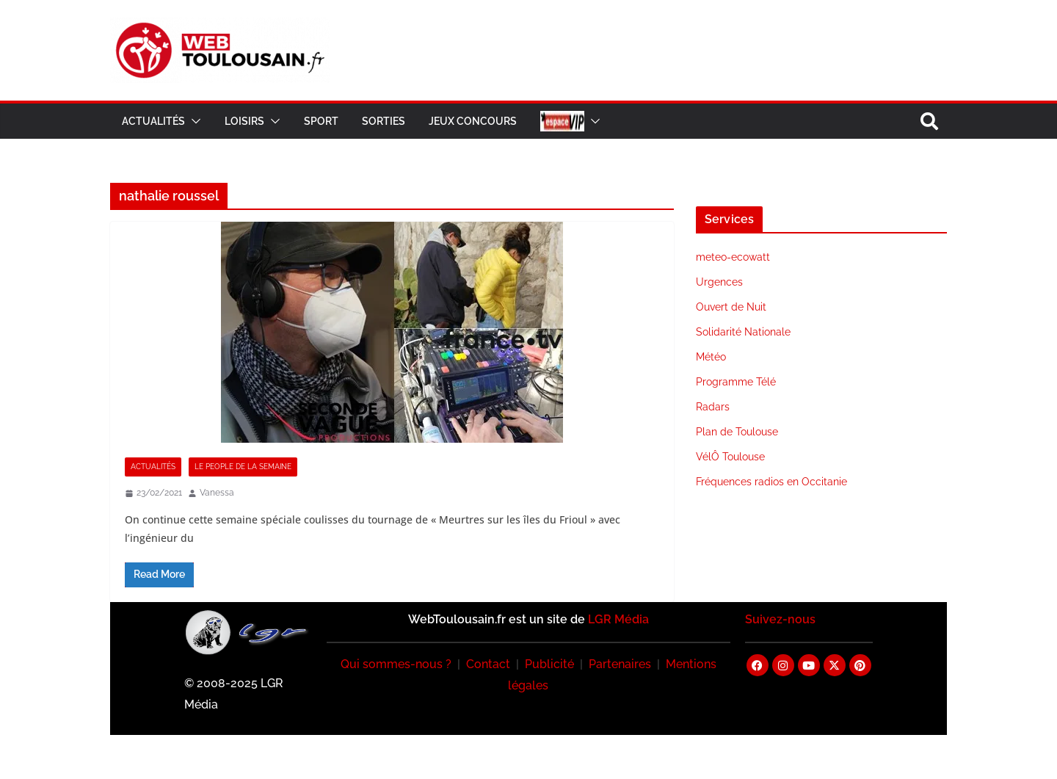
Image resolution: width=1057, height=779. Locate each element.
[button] (193, 121)
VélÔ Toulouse (730, 457)
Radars (713, 407)
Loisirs (244, 121)
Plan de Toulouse (737, 432)
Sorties (383, 121)
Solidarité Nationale (743, 332)
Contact (488, 664)
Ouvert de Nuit (731, 307)
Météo (711, 357)
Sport (321, 121)
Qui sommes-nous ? (396, 664)
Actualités (153, 121)
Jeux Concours (473, 121)
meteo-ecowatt (733, 257)
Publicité (549, 664)
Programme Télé (736, 382)
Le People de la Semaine (243, 467)
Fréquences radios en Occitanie (771, 482)
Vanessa (217, 493)
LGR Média (618, 619)
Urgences (719, 282)
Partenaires (620, 664)
